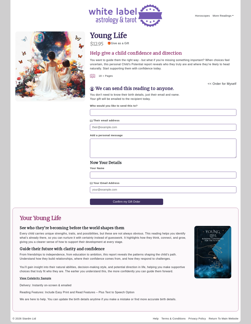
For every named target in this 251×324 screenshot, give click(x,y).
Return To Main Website (223, 318)
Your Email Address (106, 182)
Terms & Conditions (173, 318)
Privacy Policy (197, 318)
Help (156, 318)
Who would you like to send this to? (114, 105)
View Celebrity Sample (35, 278)
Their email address (106, 120)
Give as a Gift (120, 43)
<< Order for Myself (222, 84)
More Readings (222, 15)
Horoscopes (202, 15)
